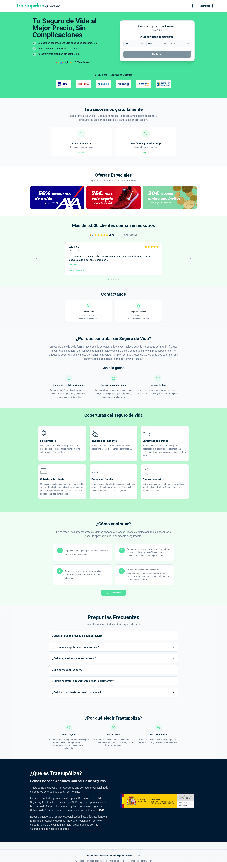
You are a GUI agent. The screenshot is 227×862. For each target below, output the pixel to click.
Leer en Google (77, 274)
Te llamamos (113, 597)
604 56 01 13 (89, 320)
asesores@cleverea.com (88, 323)
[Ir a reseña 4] (115, 283)
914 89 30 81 (138, 320)
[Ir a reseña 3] (113, 283)
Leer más (72, 269)
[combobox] (134, 43)
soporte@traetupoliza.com (138, 323)
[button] (57, 205)
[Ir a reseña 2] (111, 283)
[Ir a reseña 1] (108, 283)
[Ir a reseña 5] (118, 283)
